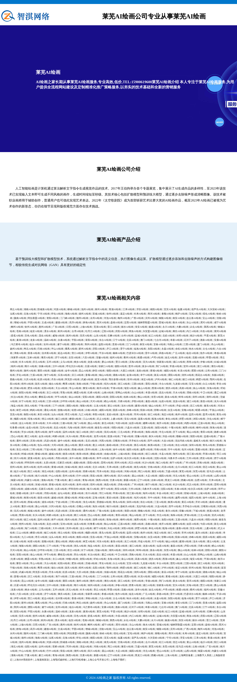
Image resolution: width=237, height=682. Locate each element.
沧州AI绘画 (49, 344)
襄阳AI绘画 (102, 397)
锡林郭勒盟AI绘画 (147, 322)
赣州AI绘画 (16, 370)
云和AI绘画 (211, 370)
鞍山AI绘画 (218, 423)
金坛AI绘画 (48, 458)
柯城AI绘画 (27, 453)
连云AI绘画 (25, 423)
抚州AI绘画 (72, 335)
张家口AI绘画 (105, 366)
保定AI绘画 (147, 379)
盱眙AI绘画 (100, 559)
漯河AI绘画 (206, 322)
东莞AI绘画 (199, 471)
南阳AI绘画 (156, 309)
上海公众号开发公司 (98, 659)
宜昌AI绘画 (16, 414)
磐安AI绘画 (89, 388)
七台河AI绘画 (161, 340)
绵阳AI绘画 (117, 427)
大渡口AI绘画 (127, 370)
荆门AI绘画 (162, 366)
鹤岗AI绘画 (36, 410)
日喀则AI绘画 (120, 440)
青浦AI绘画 (115, 309)
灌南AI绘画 (119, 375)
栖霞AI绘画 (80, 392)
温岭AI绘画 (50, 340)
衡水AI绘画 (179, 322)
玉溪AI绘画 (147, 427)
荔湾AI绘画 (209, 414)
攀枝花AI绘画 (46, 397)
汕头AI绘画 (57, 414)
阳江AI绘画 (34, 471)
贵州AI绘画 (69, 475)
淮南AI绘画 (82, 383)
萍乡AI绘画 (27, 432)
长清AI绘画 (184, 370)
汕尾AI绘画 (16, 313)
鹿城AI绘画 (96, 453)
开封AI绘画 (126, 445)
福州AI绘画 (116, 357)
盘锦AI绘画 (116, 322)
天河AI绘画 (96, 401)
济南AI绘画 (203, 462)
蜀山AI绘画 (193, 432)
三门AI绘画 (103, 576)
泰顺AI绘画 (167, 313)
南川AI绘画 (41, 475)
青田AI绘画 (206, 432)
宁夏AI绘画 (61, 480)
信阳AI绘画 (61, 471)
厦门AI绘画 (203, 344)
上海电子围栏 (117, 659)
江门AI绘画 (132, 344)
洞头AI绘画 (31, 405)
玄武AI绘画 (91, 440)
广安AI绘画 (27, 475)
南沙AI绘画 (196, 335)
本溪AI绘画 (151, 392)
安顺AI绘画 (188, 410)
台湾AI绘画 (78, 331)
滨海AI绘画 (135, 362)
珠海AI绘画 (216, 427)
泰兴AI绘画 (155, 436)
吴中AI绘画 (75, 458)
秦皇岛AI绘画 (102, 427)
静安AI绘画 (98, 370)
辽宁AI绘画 (143, 480)
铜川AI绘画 (216, 440)
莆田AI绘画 (43, 370)
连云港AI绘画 (193, 318)
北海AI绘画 (30, 313)
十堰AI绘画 (175, 427)
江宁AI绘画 (119, 340)
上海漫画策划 (41, 659)
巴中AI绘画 (82, 475)
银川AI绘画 (17, 462)
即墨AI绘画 (212, 357)
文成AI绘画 (48, 322)
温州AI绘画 (69, 432)
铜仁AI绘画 (175, 379)
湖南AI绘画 (30, 309)
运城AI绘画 (165, 331)
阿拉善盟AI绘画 (36, 318)
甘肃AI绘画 (116, 480)
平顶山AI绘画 (216, 410)
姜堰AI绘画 (91, 375)
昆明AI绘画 (107, 462)
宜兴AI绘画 (149, 362)
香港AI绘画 (34, 353)
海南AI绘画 (71, 313)
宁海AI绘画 (45, 405)
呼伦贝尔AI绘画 (74, 366)
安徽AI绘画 (102, 357)
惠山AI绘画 (94, 423)
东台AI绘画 (105, 340)
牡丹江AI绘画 (92, 331)
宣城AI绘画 (98, 313)
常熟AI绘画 (66, 392)
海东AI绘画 (98, 506)
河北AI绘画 (179, 475)
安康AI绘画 (220, 340)
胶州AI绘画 (85, 348)
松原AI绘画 (43, 379)
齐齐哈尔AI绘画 (137, 440)
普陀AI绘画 (151, 383)
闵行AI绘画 (96, 432)
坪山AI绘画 (57, 348)
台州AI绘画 (127, 335)
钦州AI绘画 (31, 326)
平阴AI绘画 (34, 322)
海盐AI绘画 (17, 405)
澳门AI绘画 (146, 340)
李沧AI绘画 (105, 563)
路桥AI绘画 (220, 432)
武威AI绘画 (87, 379)
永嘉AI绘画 (167, 348)
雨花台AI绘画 (202, 375)
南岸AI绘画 (181, 414)
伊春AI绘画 (206, 362)
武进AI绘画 (50, 440)
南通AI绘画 (143, 357)
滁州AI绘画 (30, 370)
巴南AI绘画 (43, 348)
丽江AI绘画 (188, 379)
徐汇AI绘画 (154, 414)
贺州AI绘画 (189, 366)
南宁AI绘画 (176, 462)
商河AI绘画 (154, 313)
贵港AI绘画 (118, 344)
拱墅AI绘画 (185, 418)
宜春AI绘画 (159, 344)
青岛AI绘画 (209, 445)
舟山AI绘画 (217, 344)
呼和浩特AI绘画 (33, 462)
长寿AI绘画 (140, 313)
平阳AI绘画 (78, 340)
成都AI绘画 (79, 462)
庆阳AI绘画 (121, 331)
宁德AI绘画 (96, 383)
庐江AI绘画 (112, 348)
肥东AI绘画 (34, 388)
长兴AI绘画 (72, 436)
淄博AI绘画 (98, 519)
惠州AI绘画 (45, 326)
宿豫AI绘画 (141, 436)
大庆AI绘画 (30, 379)
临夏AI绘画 (184, 309)
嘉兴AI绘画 (126, 414)
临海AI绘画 (140, 348)
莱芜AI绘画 (185, 471)
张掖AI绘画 (45, 366)
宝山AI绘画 (209, 318)
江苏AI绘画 (52, 401)
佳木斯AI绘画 (49, 353)
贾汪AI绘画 (121, 362)
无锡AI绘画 (101, 550)
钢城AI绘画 (102, 620)
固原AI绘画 (119, 410)
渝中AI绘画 (119, 449)
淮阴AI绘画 (196, 436)
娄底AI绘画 (17, 335)
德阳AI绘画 (121, 366)
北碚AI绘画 (168, 335)
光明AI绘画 (182, 335)
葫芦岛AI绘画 (198, 309)
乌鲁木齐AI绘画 (176, 458)
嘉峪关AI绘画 (201, 440)
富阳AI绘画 (91, 340)
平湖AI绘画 (116, 388)
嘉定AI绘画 (126, 313)
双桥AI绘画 (89, 471)
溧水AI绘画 (50, 331)
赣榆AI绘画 (182, 436)
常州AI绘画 (140, 414)
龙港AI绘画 (94, 362)
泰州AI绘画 (101, 309)
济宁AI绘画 (61, 357)
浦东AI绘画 (64, 449)
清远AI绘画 (116, 471)
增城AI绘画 (20, 322)
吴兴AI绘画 (220, 401)
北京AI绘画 (98, 467)
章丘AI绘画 (100, 589)
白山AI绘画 (138, 392)
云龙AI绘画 (100, 405)
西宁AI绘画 (220, 458)
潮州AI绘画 (110, 475)
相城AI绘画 (78, 440)
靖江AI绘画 (151, 453)
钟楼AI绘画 (39, 392)
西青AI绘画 (193, 362)
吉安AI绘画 (75, 357)
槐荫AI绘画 (20, 418)
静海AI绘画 (89, 322)
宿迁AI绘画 (209, 467)
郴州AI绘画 (17, 326)
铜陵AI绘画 (165, 318)
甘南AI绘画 (154, 467)
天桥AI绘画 (124, 401)
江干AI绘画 (58, 405)
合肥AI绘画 (126, 467)
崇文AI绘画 (39, 401)
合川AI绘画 (181, 467)
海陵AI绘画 (86, 405)
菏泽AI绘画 (103, 471)
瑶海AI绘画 (34, 418)
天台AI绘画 (61, 388)
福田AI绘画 (133, 449)
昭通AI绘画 (201, 410)
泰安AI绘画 (146, 344)
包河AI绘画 (188, 449)
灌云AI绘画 (113, 405)
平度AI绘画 (210, 335)
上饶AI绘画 (86, 326)
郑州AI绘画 (121, 462)
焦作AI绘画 (206, 353)
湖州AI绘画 (212, 397)
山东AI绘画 (100, 335)
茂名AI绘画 (45, 335)
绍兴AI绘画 (110, 383)
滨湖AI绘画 (36, 440)
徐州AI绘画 (112, 313)
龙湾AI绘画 (100, 436)
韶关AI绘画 (41, 383)
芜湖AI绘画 (100, 326)
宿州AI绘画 (16, 467)
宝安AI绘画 (195, 383)
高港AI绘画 (185, 388)
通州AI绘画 (22, 440)
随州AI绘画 (82, 318)
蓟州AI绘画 (64, 331)
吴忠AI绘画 (60, 427)
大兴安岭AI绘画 (215, 309)
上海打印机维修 (77, 659)
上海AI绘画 (105, 449)
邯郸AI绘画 (160, 410)
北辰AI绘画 (133, 340)
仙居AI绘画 (165, 401)
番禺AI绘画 (71, 348)
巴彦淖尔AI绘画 (135, 353)
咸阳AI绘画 (105, 410)
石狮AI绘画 (113, 335)
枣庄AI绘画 (71, 414)
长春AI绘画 (146, 458)
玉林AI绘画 (33, 357)
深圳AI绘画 (195, 445)
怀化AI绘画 (57, 313)
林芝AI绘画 (22, 410)
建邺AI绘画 (149, 423)
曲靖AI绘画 (112, 445)
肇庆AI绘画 (47, 357)
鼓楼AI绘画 (89, 458)
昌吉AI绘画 (165, 392)
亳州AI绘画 (41, 432)
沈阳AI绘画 (160, 458)
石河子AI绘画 (191, 340)
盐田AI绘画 (195, 414)
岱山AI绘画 (17, 436)
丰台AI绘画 (165, 383)
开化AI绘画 (22, 375)
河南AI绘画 (130, 471)
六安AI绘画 (88, 357)
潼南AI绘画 (47, 480)
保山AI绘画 (75, 397)
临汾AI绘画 (36, 344)
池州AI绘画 (87, 309)
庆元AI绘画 (39, 362)
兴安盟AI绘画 (150, 331)
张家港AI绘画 (164, 362)
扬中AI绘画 (64, 440)
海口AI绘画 (162, 462)
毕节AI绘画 (61, 397)
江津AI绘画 (129, 309)
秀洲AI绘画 (86, 436)
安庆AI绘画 (86, 335)
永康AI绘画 (64, 340)
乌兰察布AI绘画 (19, 344)
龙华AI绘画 (185, 357)
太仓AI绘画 (209, 348)
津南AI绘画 (20, 353)
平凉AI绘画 (105, 353)
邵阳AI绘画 (116, 397)
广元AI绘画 (179, 353)
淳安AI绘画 (142, 309)
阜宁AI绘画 (146, 375)
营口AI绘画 (78, 353)
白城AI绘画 (220, 362)
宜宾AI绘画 (170, 309)
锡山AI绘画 (155, 405)
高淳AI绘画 (75, 322)
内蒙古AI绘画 (32, 480)
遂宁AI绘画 (63, 344)
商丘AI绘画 (16, 309)
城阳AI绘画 (170, 370)
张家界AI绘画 (18, 357)
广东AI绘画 (58, 326)
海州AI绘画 (179, 453)
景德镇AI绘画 (104, 502)
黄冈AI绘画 (220, 331)
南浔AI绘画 (103, 388)
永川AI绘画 (168, 326)
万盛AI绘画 (171, 471)
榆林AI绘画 (119, 353)
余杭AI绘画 (181, 348)
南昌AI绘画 (217, 462)
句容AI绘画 (121, 423)
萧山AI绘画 (108, 362)
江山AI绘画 (89, 418)
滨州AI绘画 (151, 318)
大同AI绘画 (57, 445)
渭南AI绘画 (193, 392)
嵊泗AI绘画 (75, 418)
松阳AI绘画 (48, 388)
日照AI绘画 (72, 326)
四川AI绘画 (124, 475)
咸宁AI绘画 (220, 322)
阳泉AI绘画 (146, 410)
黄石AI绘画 (140, 445)
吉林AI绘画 (157, 480)
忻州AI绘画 (133, 379)
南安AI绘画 (179, 318)
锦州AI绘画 (17, 366)
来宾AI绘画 (43, 414)
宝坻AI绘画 (195, 313)
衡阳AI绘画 (30, 414)
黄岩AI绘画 (215, 449)
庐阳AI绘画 (138, 401)
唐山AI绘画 (71, 445)
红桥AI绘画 (94, 392)
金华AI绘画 (71, 370)
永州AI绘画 (96, 318)
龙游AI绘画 (179, 401)
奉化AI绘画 (171, 418)
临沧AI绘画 (192, 353)
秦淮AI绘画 (210, 405)
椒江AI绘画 (61, 418)
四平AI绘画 (154, 440)
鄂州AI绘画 (216, 379)
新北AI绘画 (108, 423)
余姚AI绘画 (110, 453)
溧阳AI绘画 (174, 375)
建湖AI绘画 (141, 405)
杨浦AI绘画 (155, 326)
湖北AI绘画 (48, 471)
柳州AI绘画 (202, 427)
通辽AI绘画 (220, 392)
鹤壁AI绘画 (202, 379)
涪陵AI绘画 (105, 629)
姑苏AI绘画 (135, 423)
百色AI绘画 (31, 335)
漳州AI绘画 (198, 397)
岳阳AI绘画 (98, 567)
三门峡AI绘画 (67, 318)
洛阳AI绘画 (161, 427)
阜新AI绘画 (176, 340)
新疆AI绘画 (130, 480)
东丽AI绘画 (218, 375)
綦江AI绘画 (75, 480)
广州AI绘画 (189, 462)
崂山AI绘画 (110, 401)
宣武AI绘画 (110, 432)
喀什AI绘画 (31, 366)
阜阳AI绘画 (98, 414)
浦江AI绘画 (193, 401)
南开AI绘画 (163, 423)
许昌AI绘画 (206, 331)
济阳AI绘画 (98, 348)
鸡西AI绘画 (190, 423)
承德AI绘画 (165, 353)
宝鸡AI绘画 (46, 427)
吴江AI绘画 (196, 405)
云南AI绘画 (198, 646)
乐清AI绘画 (64, 375)
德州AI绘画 (85, 313)
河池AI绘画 (110, 318)
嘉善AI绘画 (144, 418)
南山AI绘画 (82, 401)
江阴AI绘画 (138, 383)
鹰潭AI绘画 (69, 383)
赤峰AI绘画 (133, 410)
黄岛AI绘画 (105, 532)
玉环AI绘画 (52, 362)
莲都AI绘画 (201, 449)
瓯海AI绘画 (158, 418)
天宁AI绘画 (168, 405)
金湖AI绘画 (133, 375)
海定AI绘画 (167, 414)
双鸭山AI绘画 (122, 392)
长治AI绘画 (17, 397)
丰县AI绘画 (165, 453)
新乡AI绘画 (148, 366)
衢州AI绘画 (130, 357)
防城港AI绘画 (44, 309)
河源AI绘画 (60, 309)
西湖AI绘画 (158, 388)
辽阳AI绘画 (107, 331)
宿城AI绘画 (138, 453)
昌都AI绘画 (176, 423)
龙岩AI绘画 (112, 414)
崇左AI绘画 (181, 445)
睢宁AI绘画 (100, 528)
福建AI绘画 (57, 370)
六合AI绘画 (105, 598)
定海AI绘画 (98, 497)
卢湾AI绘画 (157, 357)
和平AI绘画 (103, 458)
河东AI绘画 (103, 541)
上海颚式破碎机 (58, 659)
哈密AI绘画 (78, 410)
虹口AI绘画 (155, 335)
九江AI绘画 (85, 414)
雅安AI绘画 (158, 471)
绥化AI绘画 (209, 313)
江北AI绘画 (124, 432)
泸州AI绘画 (161, 379)
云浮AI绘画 (206, 475)
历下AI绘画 (179, 432)
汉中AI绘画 (58, 366)
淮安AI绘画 (141, 326)
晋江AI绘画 (113, 326)
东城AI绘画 (71, 467)
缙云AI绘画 (48, 418)
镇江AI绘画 (82, 432)
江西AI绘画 (189, 344)
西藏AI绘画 (187, 480)
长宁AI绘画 (25, 401)
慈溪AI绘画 (113, 436)
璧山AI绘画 (193, 475)
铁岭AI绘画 (106, 633)
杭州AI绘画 (43, 467)
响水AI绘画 (195, 348)
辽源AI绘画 (204, 423)
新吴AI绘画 (160, 375)
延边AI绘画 (64, 353)
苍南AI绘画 (22, 331)
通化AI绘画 (50, 410)
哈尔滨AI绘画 (131, 458)
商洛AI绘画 (135, 331)
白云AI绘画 (209, 383)
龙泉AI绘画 (36, 340)
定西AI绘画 (130, 322)
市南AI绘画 (160, 449)
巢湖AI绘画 (22, 340)
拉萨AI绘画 (116, 458)
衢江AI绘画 (31, 436)
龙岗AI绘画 (142, 370)
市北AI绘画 (165, 432)
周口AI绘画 (144, 471)
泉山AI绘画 (199, 388)
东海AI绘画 (213, 388)
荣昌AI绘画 (96, 475)
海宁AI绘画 (50, 375)
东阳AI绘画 (154, 348)
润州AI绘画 (188, 375)
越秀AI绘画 (146, 449)
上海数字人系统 (203, 655)
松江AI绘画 (195, 467)
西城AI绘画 (78, 449)
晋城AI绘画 (165, 322)
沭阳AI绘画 (199, 418)
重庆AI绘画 (85, 445)
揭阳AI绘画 (165, 475)
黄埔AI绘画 (156, 370)
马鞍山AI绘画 (174, 344)
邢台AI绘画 (31, 397)
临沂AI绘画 (20, 471)
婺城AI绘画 (41, 453)
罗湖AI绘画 (138, 432)
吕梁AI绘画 (91, 366)
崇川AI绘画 (20, 458)
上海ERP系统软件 (23, 659)
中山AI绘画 (55, 475)
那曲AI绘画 (16, 379)
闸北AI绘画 (30, 348)
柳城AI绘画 (73, 309)
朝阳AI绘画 (112, 370)
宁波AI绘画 (50, 449)
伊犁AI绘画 (91, 353)
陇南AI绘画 (20, 318)
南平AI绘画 (55, 432)
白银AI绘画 (91, 410)
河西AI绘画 (105, 440)
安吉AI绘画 (130, 418)
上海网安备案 (186, 655)
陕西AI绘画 (102, 480)
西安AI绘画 (206, 458)
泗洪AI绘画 (171, 388)
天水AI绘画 (179, 392)
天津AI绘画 (112, 467)
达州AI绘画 (75, 471)
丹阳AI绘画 (61, 458)
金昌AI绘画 (32, 427)
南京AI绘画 (85, 467)
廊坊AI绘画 (179, 331)
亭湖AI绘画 (209, 453)
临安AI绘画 (36, 331)
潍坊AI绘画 (217, 366)
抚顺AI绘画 (64, 410)
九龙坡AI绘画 (180, 383)
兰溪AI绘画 (36, 375)
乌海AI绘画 (73, 427)
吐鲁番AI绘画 (17, 427)
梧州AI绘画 (27, 383)
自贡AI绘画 (174, 410)
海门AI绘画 (80, 423)
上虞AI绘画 (116, 418)
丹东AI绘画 (57, 379)
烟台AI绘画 (55, 383)
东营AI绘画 (157, 397)
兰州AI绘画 (192, 458)
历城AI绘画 (20, 388)
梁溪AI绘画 (34, 458)
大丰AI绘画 (52, 423)
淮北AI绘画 (22, 449)
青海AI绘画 (88, 480)
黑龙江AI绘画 (172, 480)
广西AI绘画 (137, 318)
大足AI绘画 (151, 475)
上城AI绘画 (124, 453)
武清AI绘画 (167, 467)
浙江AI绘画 (124, 383)
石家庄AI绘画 (64, 462)
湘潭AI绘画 (188, 427)
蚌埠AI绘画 (185, 397)
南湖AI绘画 (82, 453)
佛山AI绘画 (143, 397)
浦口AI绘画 (179, 362)
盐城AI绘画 (141, 335)
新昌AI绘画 (206, 401)
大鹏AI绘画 (182, 326)
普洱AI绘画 (134, 366)
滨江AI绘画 (78, 375)
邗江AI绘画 (105, 493)
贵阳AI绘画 (93, 462)
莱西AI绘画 (210, 326)
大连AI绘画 (167, 440)
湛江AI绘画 (203, 366)
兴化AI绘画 (213, 418)
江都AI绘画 (66, 423)
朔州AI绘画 (87, 427)
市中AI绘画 (174, 449)
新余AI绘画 (171, 397)
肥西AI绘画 (197, 370)
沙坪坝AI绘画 (67, 401)
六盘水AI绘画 (132, 427)
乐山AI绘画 (192, 322)
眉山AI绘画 (138, 475)
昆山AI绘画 (85, 370)
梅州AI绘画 (124, 318)
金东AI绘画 (45, 436)
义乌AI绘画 (66, 362)
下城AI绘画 (127, 436)
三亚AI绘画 (167, 445)
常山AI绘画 (75, 388)
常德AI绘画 (176, 366)
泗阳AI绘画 (72, 405)
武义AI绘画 (103, 418)
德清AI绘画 (69, 453)
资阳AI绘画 (52, 318)
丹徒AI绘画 (182, 405)
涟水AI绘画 (127, 405)
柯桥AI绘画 (58, 436)
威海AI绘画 (58, 335)
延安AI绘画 (101, 379)
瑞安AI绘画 (130, 388)
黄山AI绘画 (193, 642)
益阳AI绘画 (104, 344)
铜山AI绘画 (105, 375)
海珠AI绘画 (151, 432)
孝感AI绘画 (220, 353)
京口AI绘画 (52, 392)
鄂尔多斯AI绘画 (117, 379)
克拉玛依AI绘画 (183, 440)
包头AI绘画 (43, 445)
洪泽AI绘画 (39, 423)
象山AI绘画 (144, 388)
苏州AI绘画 (91, 449)
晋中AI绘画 (151, 353)
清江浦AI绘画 (194, 453)
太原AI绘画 (49, 462)
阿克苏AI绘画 (72, 379)
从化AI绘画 (196, 326)
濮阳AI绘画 (77, 344)
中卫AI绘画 (206, 392)
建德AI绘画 (61, 322)
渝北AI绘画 (171, 357)
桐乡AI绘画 (80, 362)
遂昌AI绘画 (151, 401)
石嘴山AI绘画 (28, 445)
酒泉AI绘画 (206, 340)
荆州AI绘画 (91, 344)
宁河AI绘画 (43, 313)
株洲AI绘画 (154, 445)
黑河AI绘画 (103, 322)
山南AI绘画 (108, 392)
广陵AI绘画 (103, 510)
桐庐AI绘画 (181, 313)
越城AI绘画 (55, 453)
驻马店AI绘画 (214, 471)
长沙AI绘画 (148, 462)
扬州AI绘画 (16, 348)
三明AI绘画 (36, 449)
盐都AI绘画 (210, 436)
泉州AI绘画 (30, 467)
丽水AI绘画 (127, 326)
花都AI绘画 (198, 357)
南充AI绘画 (140, 467)
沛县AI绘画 (168, 436)
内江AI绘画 (192, 331)
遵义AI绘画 (98, 445)
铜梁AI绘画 (17, 480)
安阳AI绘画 (88, 397)
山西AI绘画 (220, 475)
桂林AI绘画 (130, 397)
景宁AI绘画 (126, 348)
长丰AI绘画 (25, 362)
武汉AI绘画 (134, 462)
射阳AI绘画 (25, 392)
